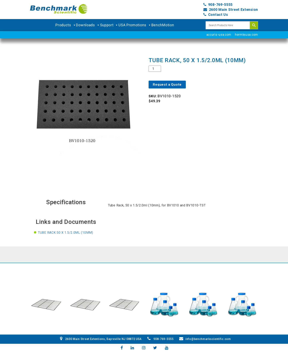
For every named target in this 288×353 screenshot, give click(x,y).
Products (65, 25)
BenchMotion (162, 25)
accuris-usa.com (218, 35)
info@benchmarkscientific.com (205, 339)
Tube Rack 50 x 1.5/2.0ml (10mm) (65, 232)
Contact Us (218, 14)
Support (109, 25)
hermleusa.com (246, 35)
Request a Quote (167, 84)
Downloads (88, 25)
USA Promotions (134, 25)
